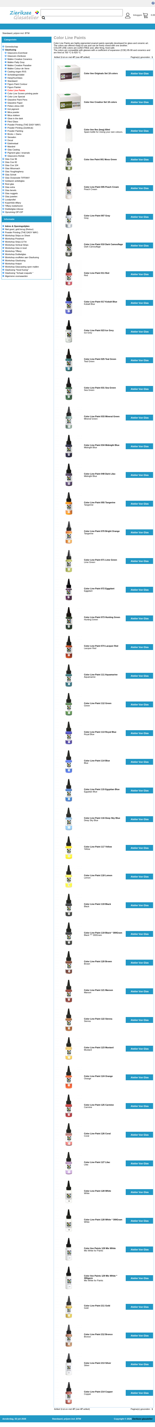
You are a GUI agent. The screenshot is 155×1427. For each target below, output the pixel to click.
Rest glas (8, 184)
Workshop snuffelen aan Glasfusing (22, 257)
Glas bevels (9, 190)
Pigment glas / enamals (17, 153)
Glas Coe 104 (10, 165)
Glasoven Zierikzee (15, 56)
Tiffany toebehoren (12, 206)
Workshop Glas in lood (16, 248)
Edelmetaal (11, 143)
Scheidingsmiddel (14, 75)
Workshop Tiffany (13, 251)
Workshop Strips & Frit (16, 242)
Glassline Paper (14, 103)
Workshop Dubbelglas (15, 254)
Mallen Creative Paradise (18, 65)
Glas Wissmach (11, 168)
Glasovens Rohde (14, 156)
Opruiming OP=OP (12, 212)
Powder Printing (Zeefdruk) (19, 128)
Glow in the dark (14, 118)
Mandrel (10, 146)
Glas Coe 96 (9, 159)
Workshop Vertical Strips (17, 245)
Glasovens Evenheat (16, 53)
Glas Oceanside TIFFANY (16, 178)
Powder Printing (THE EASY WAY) (22, 125)
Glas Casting (12, 149)
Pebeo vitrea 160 (14, 106)
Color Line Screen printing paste (21, 93)
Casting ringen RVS (15, 71)
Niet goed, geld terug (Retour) (19, 229)
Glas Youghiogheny (13, 171)
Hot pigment (12, 109)
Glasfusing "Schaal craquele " (19, 273)
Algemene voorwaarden (16, 276)
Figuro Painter (13, 87)
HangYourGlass (13, 78)
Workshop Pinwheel (14, 238)
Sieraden (10, 137)
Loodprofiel (9, 199)
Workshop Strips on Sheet (17, 235)
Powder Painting (14, 131)
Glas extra (8, 187)
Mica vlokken (12, 115)
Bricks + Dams (13, 134)
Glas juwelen (9, 196)
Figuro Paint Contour (16, 84)
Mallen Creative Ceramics (18, 59)
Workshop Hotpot (13, 263)
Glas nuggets (10, 193)
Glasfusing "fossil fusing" (17, 270)
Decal (9, 140)
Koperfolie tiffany (11, 203)
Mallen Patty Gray (14, 62)
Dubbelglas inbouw (12, 209)
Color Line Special (15, 96)
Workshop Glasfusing (15, 260)
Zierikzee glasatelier (142, 1419)
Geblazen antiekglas (13, 181)
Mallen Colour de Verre (17, 68)
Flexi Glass (11, 121)
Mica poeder (12, 112)
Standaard (11, 81)
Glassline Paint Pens (16, 100)
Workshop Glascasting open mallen (22, 267)
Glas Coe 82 (9, 162)
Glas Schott (9, 174)
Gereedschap (10, 46)
